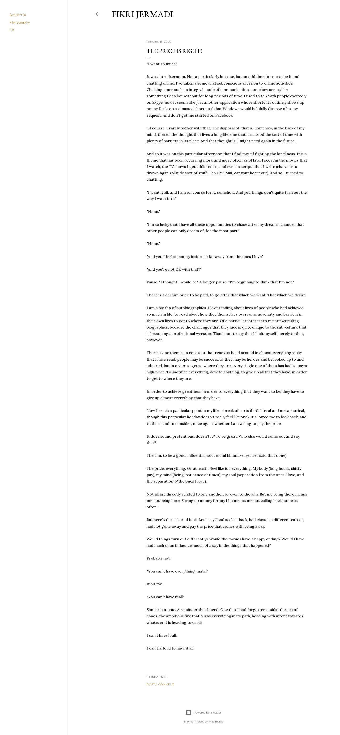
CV (11, 30)
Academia (17, 15)
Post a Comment (160, 684)
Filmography (19, 22)
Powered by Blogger (203, 712)
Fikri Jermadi (142, 14)
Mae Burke (216, 721)
